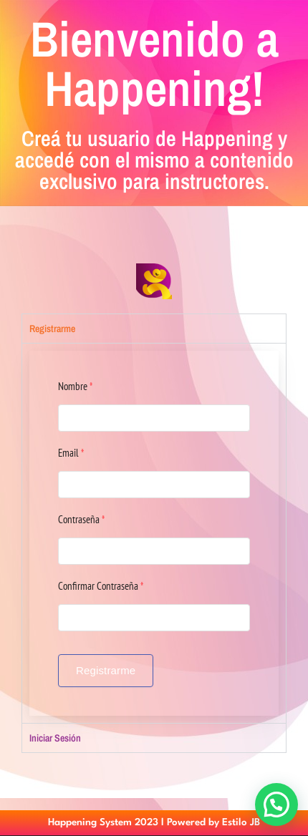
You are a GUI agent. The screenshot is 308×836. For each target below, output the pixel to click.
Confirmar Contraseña (100, 586)
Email (71, 453)
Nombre (75, 386)
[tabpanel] (154, 533)
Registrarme (105, 670)
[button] (276, 804)
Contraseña (81, 519)
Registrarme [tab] (52, 328)
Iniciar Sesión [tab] (55, 738)
